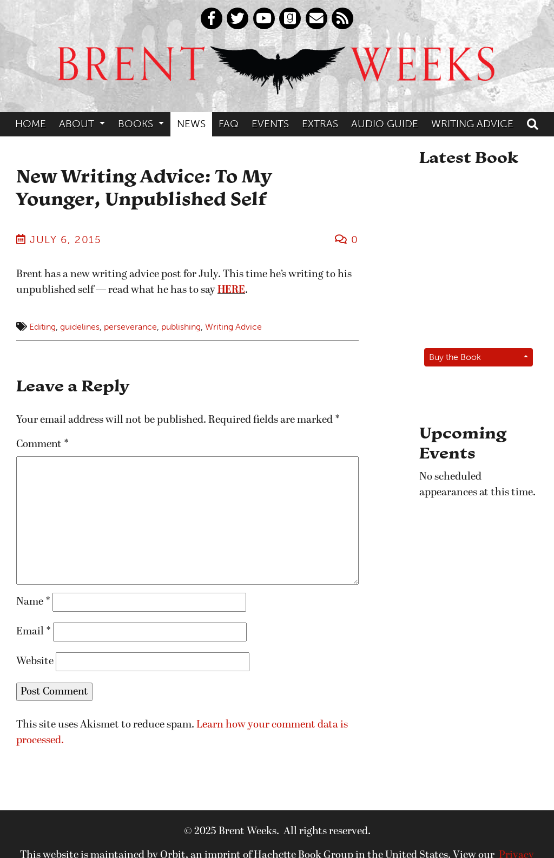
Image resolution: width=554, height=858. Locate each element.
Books (137, 123)
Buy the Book (455, 357)
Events (270, 123)
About (78, 123)
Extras (320, 123)
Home (30, 123)
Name (33, 602)
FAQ (229, 123)
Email (33, 632)
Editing (42, 327)
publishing (181, 327)
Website (35, 661)
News (191, 123)
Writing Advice (472, 123)
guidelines (80, 327)
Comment (42, 444)
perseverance (130, 327)
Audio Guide (384, 123)
